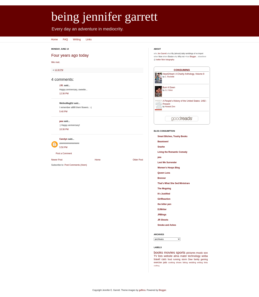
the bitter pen (164, 204)
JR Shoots (163, 220)
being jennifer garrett (104, 16)
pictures (190, 252)
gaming (204, 259)
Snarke (161, 147)
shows (179, 262)
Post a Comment (64, 153)
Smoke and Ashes (167, 225)
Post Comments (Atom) (75, 165)
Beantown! (163, 141)
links (206, 262)
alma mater (180, 256)
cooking (171, 262)
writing (200, 262)
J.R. (61, 85)
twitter (158, 60)
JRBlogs (162, 214)
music (199, 252)
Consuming (182, 70)
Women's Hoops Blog (169, 167)
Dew (190, 259)
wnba (205, 256)
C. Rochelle (169, 77)
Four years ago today (70, 55)
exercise (158, 262)
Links (89, 39)
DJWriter (162, 209)
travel (157, 259)
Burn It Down (169, 87)
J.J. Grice (168, 90)
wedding (192, 262)
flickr (163, 60)
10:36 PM (64, 129)
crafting (156, 266)
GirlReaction (164, 199)
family (196, 259)
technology (194, 256)
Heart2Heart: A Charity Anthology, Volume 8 (183, 74)
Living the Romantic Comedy (172, 152)
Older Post (138, 159)
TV (155, 256)
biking (185, 262)
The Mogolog (164, 188)
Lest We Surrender (167, 162)
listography (170, 60)
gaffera (142, 290)
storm (184, 259)
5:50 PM (63, 147)
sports (180, 252)
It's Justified (164, 193)
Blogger (193, 57)
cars (164, 259)
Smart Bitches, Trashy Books (172, 136)
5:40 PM (63, 111)
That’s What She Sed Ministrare (174, 183)
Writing (77, 39)
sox (206, 252)
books (158, 252)
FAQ (65, 39)
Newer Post (56, 159)
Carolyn (63, 139)
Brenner (162, 178)
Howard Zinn (170, 107)
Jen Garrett (162, 54)
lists (160, 256)
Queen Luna (164, 173)
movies (169, 252)
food (170, 259)
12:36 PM (64, 93)
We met (55, 62)
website (168, 256)
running (176, 259)
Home (54, 39)
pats (165, 262)
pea (61, 121)
